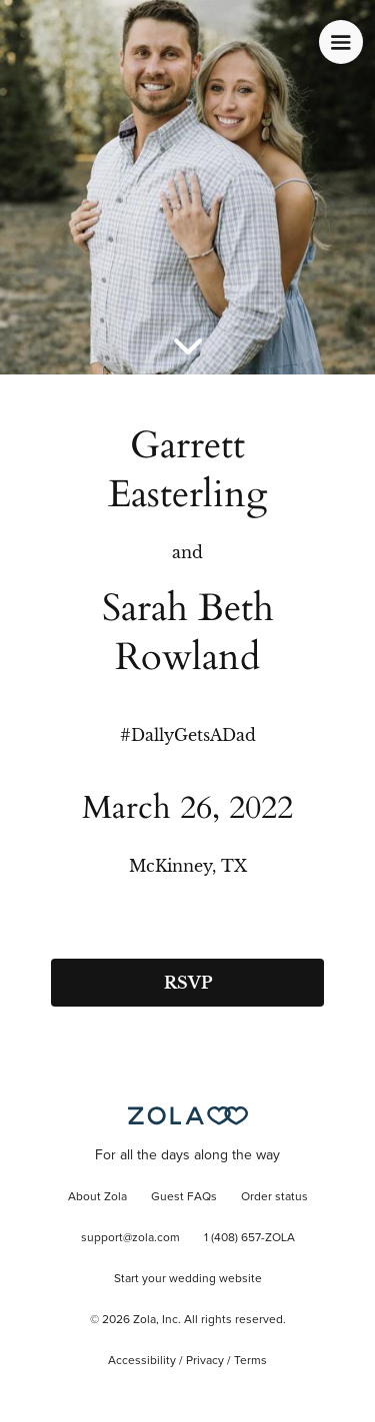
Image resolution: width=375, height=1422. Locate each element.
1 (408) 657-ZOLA (249, 1238)
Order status (274, 1197)
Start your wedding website (188, 1279)
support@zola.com (130, 1238)
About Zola (97, 1197)
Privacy (205, 1361)
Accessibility (142, 1361)
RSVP (188, 983)
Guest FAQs (184, 1197)
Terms (250, 1361)
